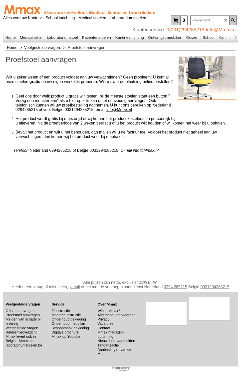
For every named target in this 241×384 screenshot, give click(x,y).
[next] (236, 37)
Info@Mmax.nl (221, 29)
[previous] (231, 37)
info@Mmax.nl (119, 110)
